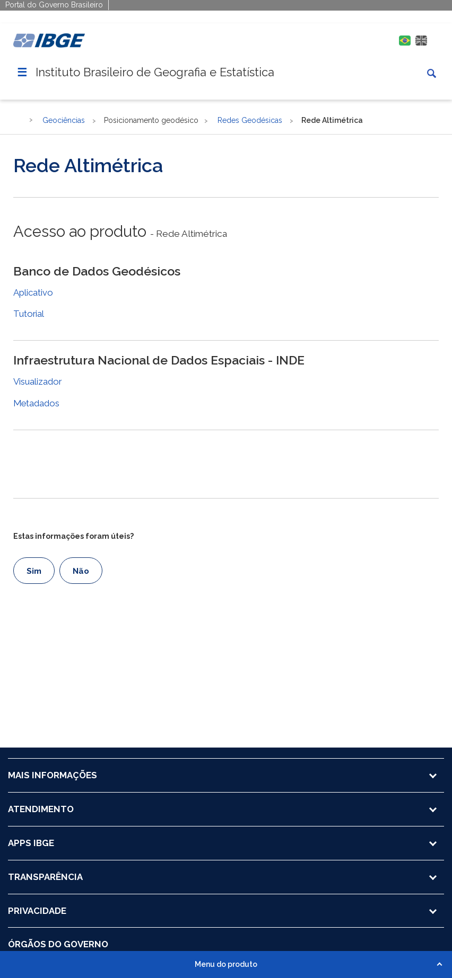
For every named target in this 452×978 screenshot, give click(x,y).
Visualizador (37, 381)
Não (81, 571)
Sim (34, 571)
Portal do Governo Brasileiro (54, 5)
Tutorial (28, 313)
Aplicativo (33, 292)
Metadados (36, 403)
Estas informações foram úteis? (73, 536)
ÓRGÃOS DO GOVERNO (58, 944)
